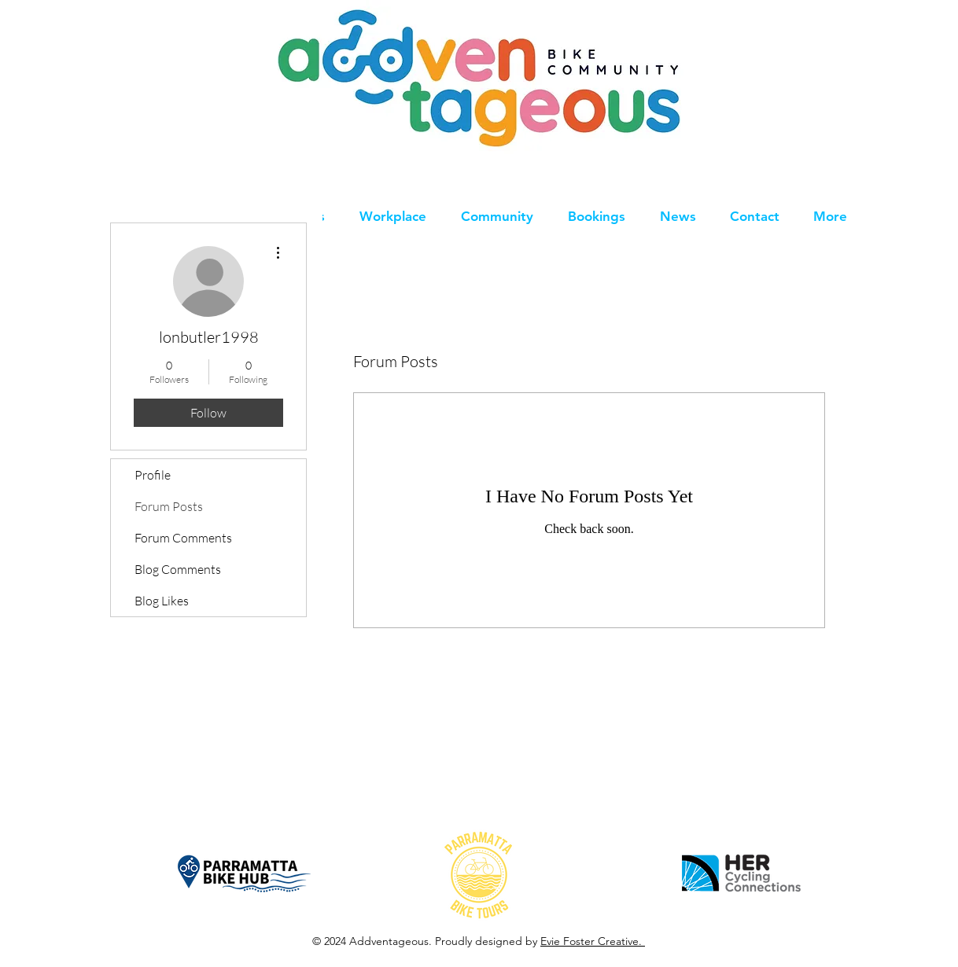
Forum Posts (168, 506)
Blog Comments (177, 569)
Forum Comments (183, 538)
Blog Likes (161, 601)
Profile (152, 475)
